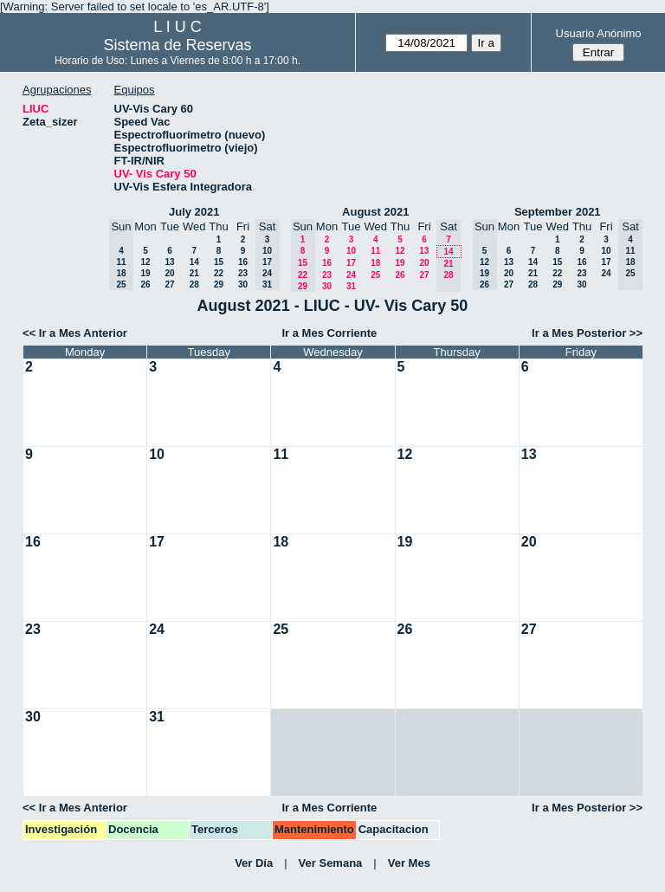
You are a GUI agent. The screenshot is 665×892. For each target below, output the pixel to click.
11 (375, 250)
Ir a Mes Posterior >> (587, 332)
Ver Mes (409, 862)
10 (351, 250)
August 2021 (375, 211)
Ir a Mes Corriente (329, 332)
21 (194, 273)
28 (194, 284)
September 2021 (557, 211)
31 (351, 286)
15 (218, 262)
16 (243, 262)
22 (218, 273)
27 (169, 284)
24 (351, 275)
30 (243, 284)
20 (169, 273)
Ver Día (254, 862)
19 (145, 273)
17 (351, 263)
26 (145, 284)
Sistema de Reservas (178, 45)
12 (145, 262)
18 (375, 263)
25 (375, 275)
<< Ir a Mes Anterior (75, 332)
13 (169, 262)
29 (218, 284)
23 (243, 273)
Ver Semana (331, 862)
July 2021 (194, 211)
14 (194, 262)
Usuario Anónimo (599, 33)
